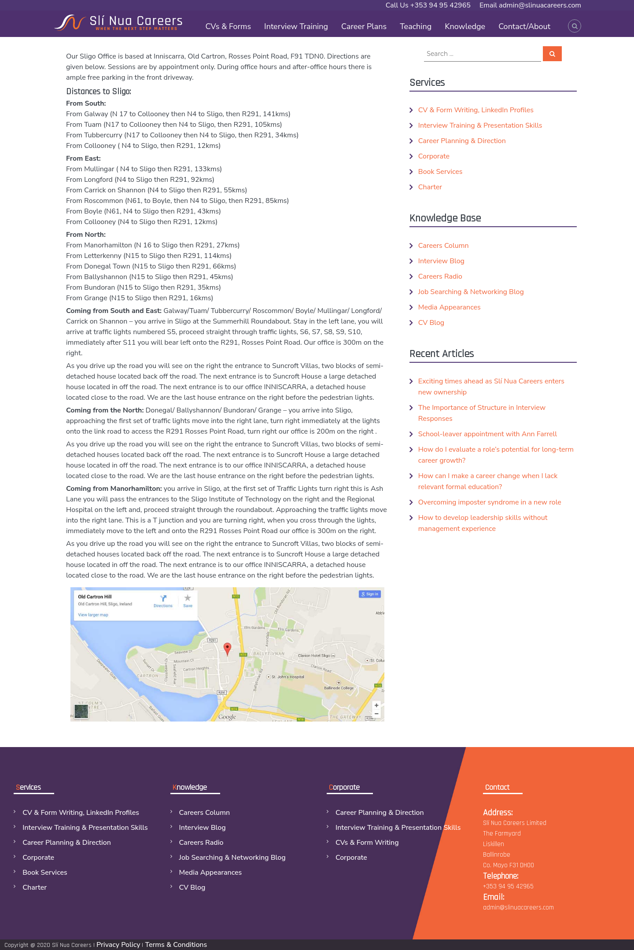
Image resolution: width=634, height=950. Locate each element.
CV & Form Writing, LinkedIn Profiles (476, 110)
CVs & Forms (228, 26)
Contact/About (524, 26)
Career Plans (364, 26)
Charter (430, 187)
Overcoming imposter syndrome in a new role (489, 502)
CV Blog (431, 323)
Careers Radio (440, 276)
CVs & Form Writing (367, 842)
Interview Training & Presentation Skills (480, 125)
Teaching (415, 26)
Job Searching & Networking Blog (471, 292)
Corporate (434, 156)
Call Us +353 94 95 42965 (428, 5)
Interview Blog (441, 261)
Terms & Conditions (176, 945)
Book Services (440, 172)
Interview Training (296, 26)
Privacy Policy (118, 945)
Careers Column (443, 245)
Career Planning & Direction (462, 141)
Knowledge (465, 26)
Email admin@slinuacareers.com (530, 5)
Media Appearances (449, 307)
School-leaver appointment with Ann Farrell (487, 434)
